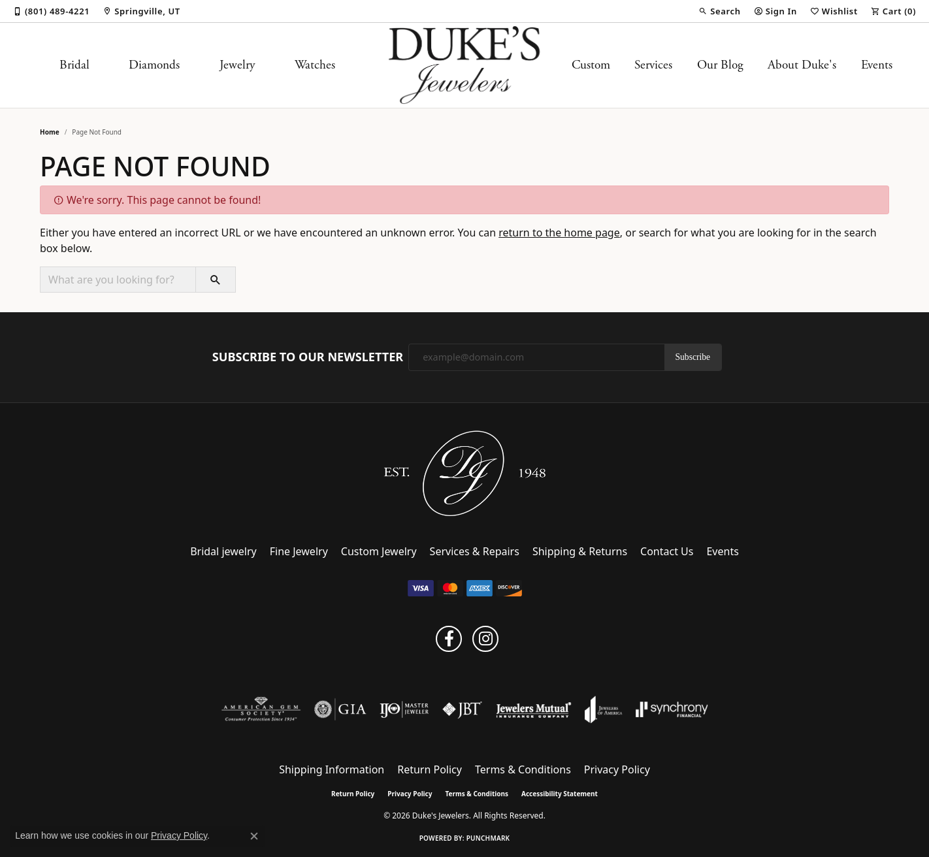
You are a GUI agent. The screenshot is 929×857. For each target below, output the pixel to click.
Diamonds (154, 65)
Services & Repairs (474, 551)
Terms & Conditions (523, 769)
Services (653, 65)
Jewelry (237, 65)
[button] (719, 11)
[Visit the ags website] (261, 709)
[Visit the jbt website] (462, 709)
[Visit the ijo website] (404, 709)
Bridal (74, 65)
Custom (591, 65)
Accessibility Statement (559, 793)
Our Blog (720, 65)
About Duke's (802, 65)
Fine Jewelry (299, 551)
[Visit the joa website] (604, 709)
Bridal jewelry (223, 551)
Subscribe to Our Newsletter (307, 357)
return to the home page (559, 232)
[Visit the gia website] (340, 709)
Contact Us (666, 551)
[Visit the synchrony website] (672, 709)
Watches (315, 65)
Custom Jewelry (379, 551)
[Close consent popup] (254, 836)
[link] (51, 11)
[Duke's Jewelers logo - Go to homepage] (465, 65)
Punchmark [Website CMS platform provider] (488, 838)
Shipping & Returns (579, 551)
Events (876, 65)
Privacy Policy (617, 769)
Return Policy (429, 769)
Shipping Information (331, 769)
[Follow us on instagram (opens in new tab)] (485, 639)
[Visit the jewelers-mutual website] (533, 709)
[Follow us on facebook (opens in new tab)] (449, 639)
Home (49, 132)
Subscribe (693, 357)
